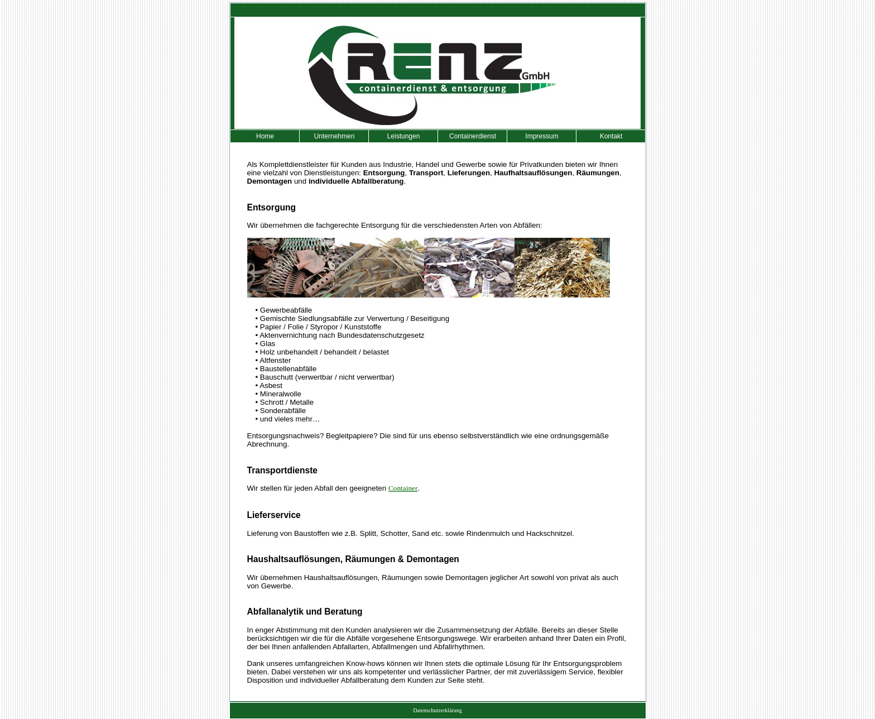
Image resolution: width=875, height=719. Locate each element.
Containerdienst (472, 136)
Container (403, 488)
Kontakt (611, 136)
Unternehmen (334, 136)
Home (265, 136)
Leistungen (403, 136)
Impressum (541, 136)
